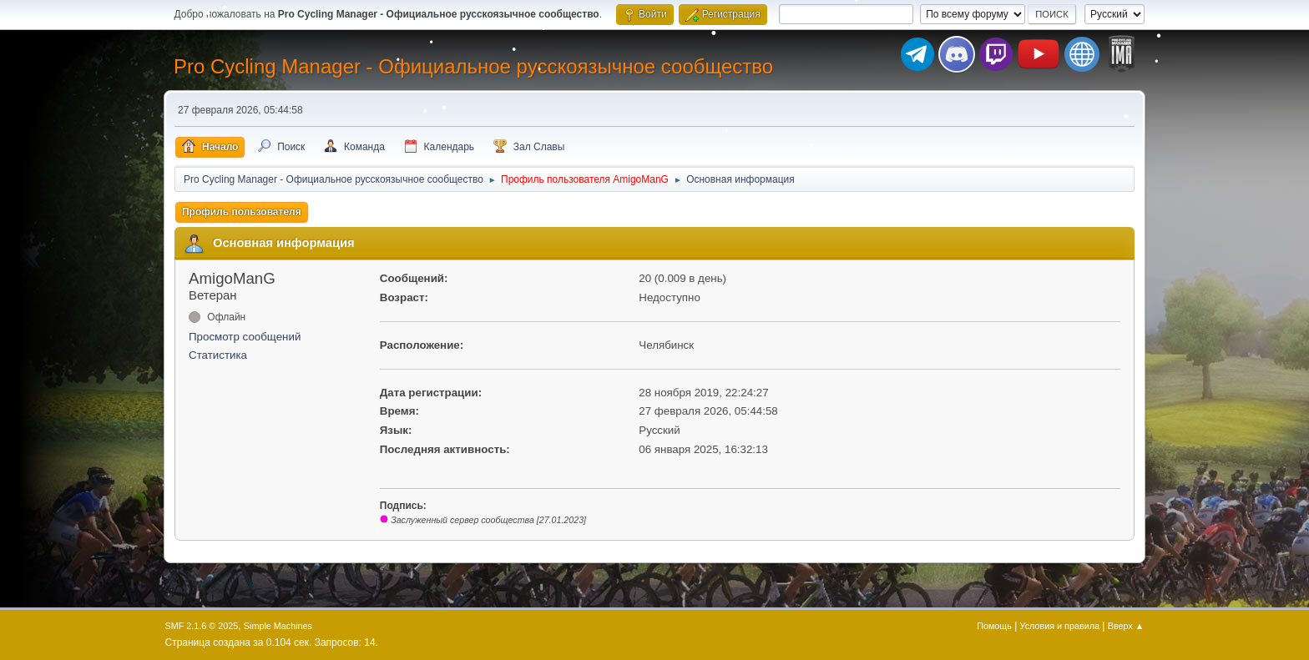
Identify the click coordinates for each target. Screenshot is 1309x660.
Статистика (218, 355)
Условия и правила (1059, 626)
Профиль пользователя (241, 212)
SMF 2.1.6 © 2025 (202, 626)
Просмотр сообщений (245, 336)
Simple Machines (278, 626)
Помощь (994, 626)
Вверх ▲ (1126, 626)
